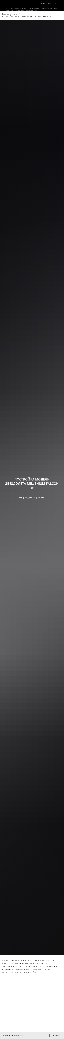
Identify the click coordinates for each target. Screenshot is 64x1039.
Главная (5, 14)
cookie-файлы (18, 1036)
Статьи (15, 14)
